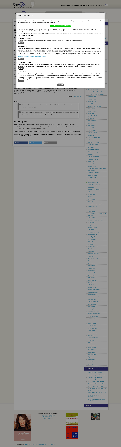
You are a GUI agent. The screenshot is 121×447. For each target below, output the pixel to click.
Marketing (22, 47)
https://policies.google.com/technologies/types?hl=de (32, 32)
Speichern (60, 60)
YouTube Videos (22, 22)
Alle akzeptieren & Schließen (60, 1)
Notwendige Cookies (24, 14)
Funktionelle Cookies (25, 38)
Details (21, 18)
